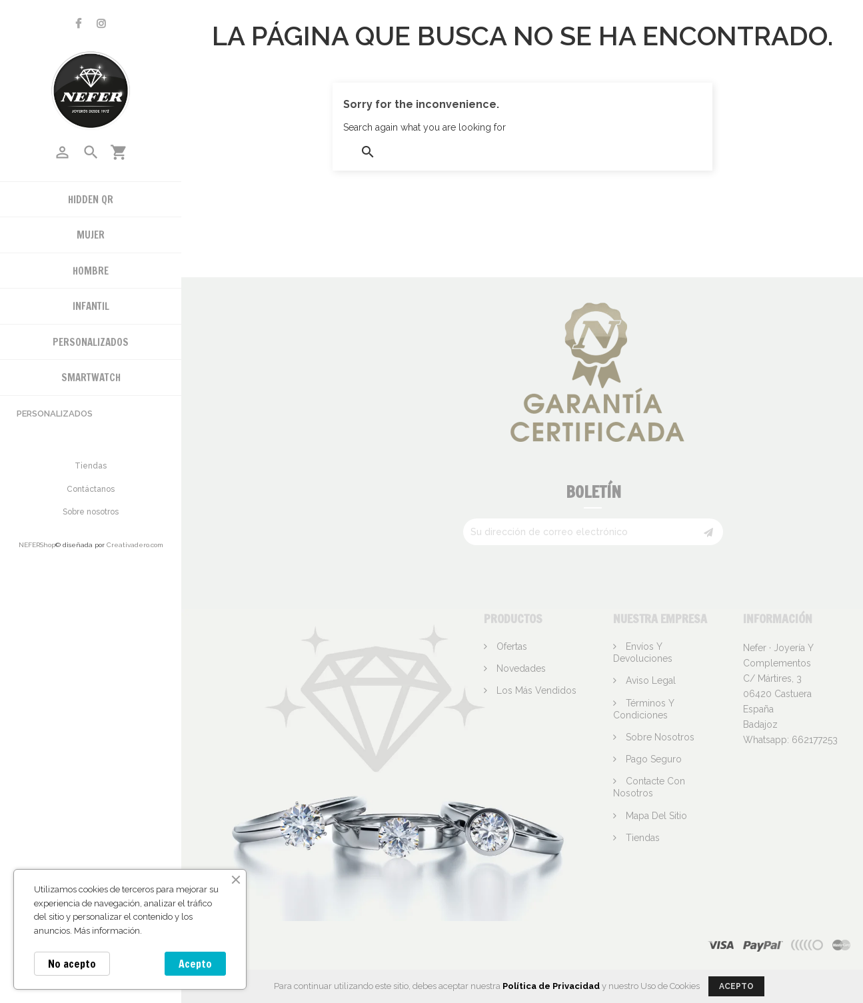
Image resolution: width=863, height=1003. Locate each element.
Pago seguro (652, 759)
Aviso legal (649, 680)
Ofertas (510, 646)
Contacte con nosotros (649, 787)
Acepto (195, 963)
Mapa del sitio (655, 815)
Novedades (520, 668)
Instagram (101, 24)
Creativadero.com (135, 544)
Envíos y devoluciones (642, 652)
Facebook (78, 24)
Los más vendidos (535, 690)
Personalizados (55, 414)
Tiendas (91, 466)
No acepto (72, 963)
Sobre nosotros (91, 511)
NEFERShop (37, 544)
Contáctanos (91, 489)
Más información (107, 931)
